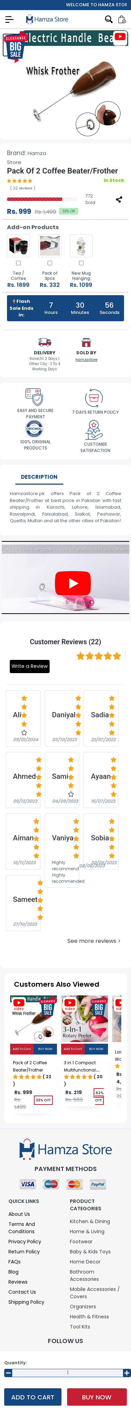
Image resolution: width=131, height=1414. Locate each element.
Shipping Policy (26, 1302)
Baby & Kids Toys (90, 1251)
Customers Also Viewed (56, 984)
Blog (13, 1271)
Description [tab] (39, 476)
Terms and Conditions (21, 1228)
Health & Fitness (89, 1316)
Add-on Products (33, 227)
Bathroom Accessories (84, 1275)
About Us (19, 1214)
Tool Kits (80, 1326)
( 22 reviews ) (22, 188)
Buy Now (96, 1397)
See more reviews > (94, 941)
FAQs (14, 1261)
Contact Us (22, 1291)
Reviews (18, 1281)
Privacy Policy (24, 1241)
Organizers (83, 1306)
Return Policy (24, 1251)
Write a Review (30, 666)
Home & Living (87, 1231)
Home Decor (85, 1261)
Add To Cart (32, 1397)
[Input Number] (67, 1373)
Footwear (81, 1241)
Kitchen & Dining (90, 1221)
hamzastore (86, 359)
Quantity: (15, 1363)
